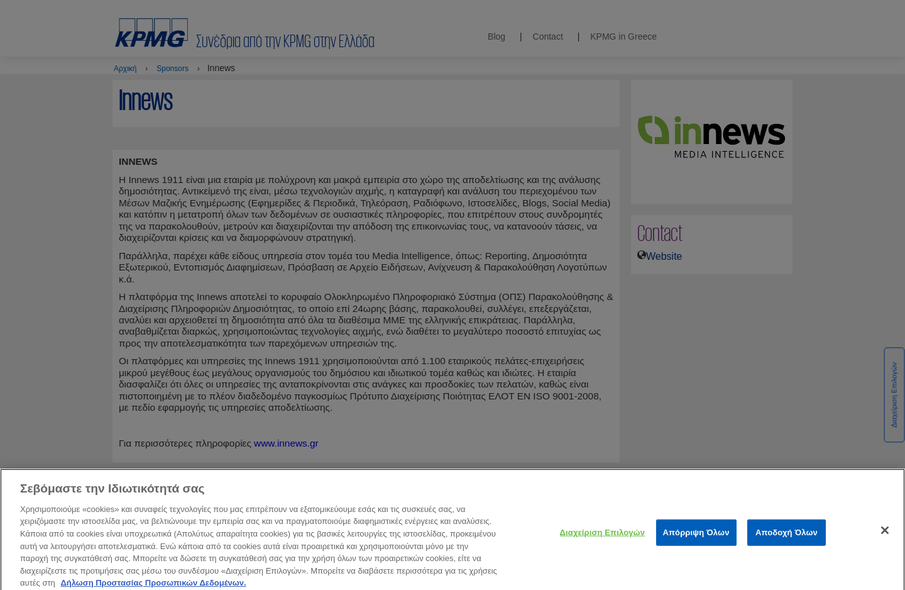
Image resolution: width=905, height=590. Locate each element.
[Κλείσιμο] (885, 536)
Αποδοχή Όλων (786, 538)
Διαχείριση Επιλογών (602, 538)
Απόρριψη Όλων (696, 538)
